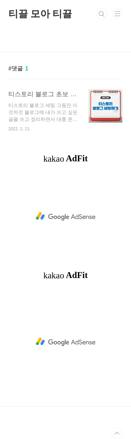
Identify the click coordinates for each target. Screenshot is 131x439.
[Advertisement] (65, 216)
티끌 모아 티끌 (40, 13)
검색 (101, 14)
